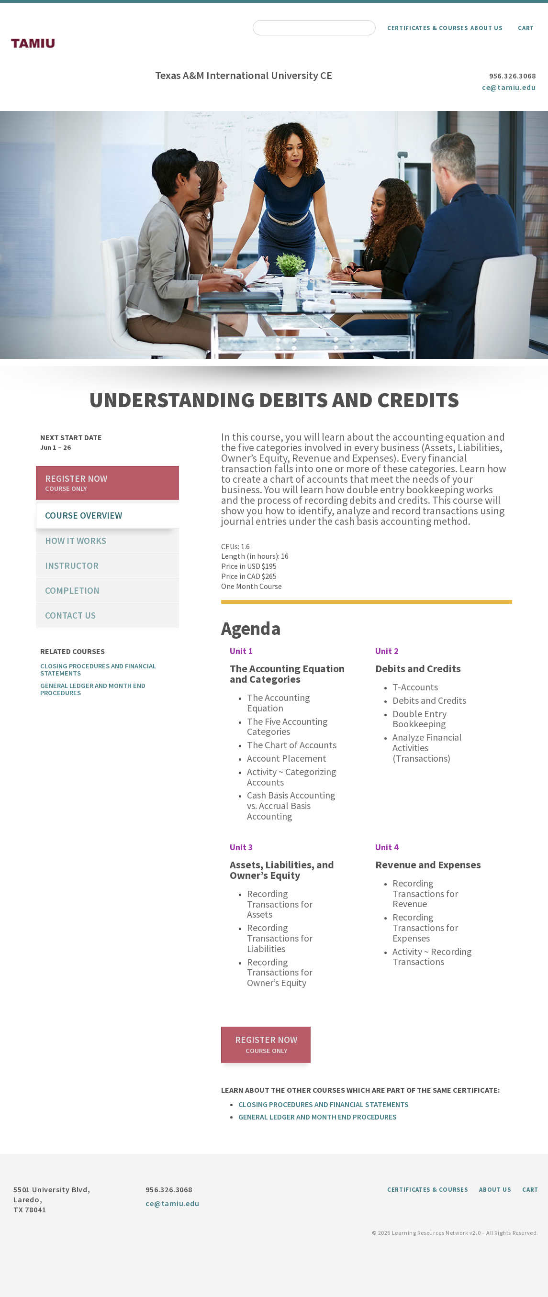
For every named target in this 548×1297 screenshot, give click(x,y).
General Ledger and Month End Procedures (317, 1116)
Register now (266, 1044)
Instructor (72, 565)
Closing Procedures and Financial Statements (323, 1104)
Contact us (70, 615)
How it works (75, 540)
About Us (486, 28)
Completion (72, 590)
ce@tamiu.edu (509, 87)
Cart (526, 28)
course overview (83, 515)
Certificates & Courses (427, 28)
